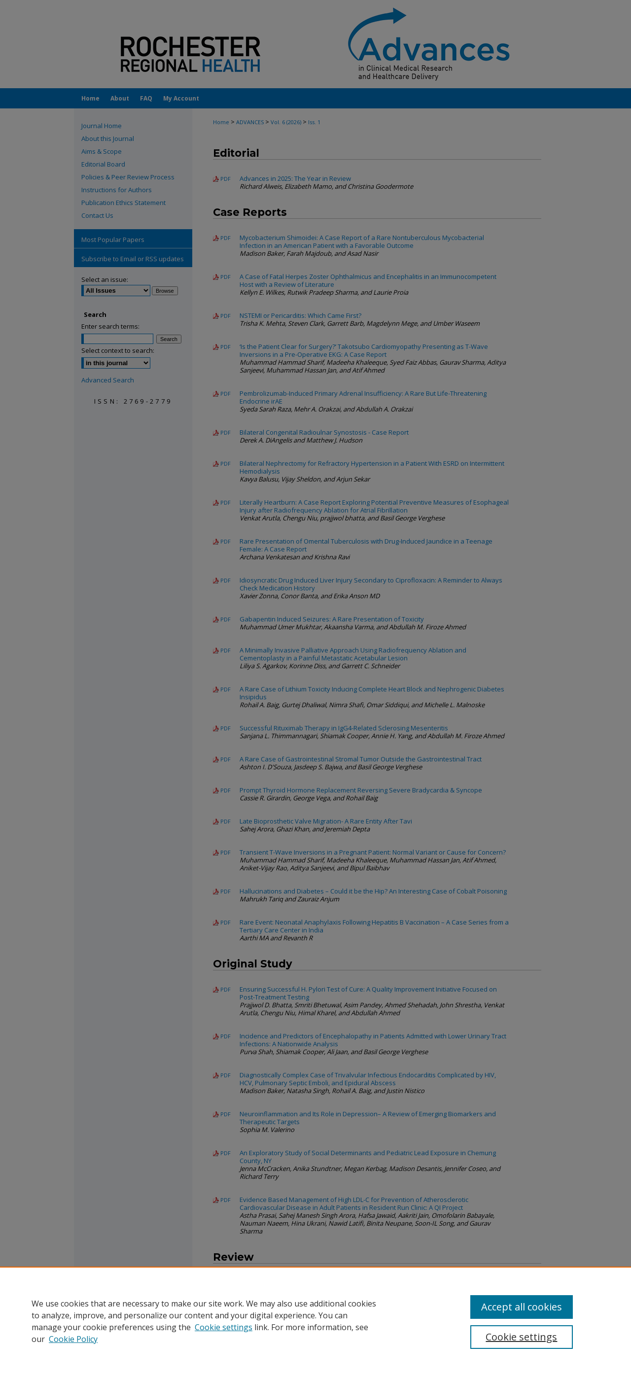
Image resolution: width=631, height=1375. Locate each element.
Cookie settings (223, 1327)
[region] (315, 1321)
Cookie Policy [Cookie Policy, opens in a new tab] (73, 1339)
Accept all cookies (521, 1306)
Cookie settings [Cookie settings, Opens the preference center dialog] (521, 1336)
